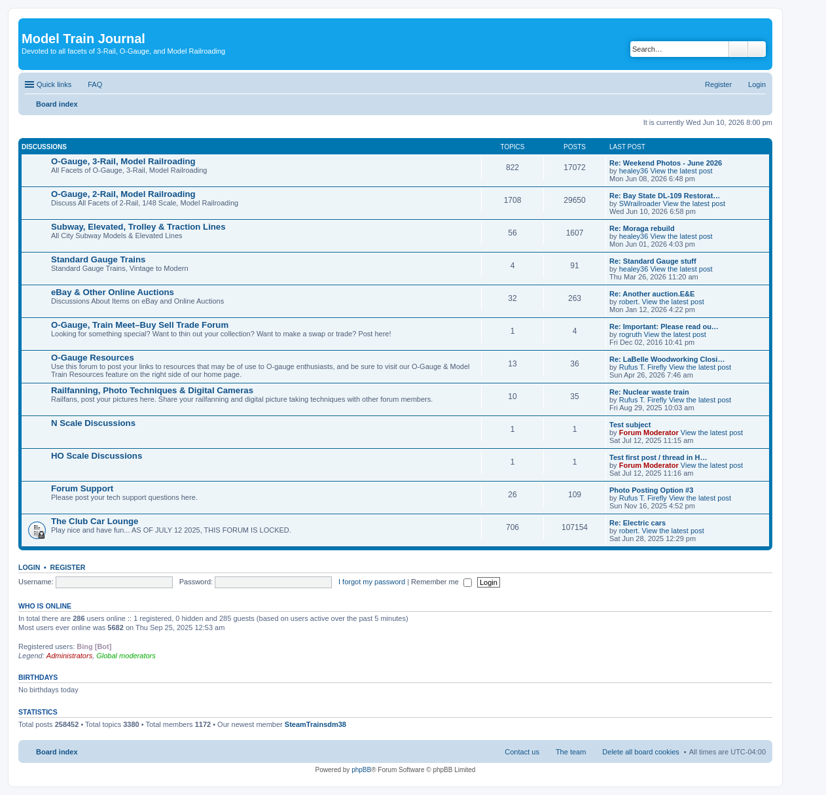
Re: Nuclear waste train (649, 392)
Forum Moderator (649, 432)
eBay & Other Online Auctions (112, 292)
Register (68, 567)
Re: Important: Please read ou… (664, 326)
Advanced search (757, 49)
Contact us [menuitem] (522, 752)
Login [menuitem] (757, 84)
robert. (629, 302)
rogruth (630, 334)
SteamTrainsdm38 (315, 724)
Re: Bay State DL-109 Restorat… (664, 196)
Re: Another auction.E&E (651, 294)
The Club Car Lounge (94, 521)
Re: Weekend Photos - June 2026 (665, 163)
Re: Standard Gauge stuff (652, 261)
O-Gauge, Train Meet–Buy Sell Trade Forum (139, 325)
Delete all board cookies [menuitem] (640, 752)
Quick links (54, 84)
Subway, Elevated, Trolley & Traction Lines (138, 227)
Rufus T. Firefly (643, 367)
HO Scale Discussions (96, 456)
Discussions (44, 146)
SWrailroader (640, 203)
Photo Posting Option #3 (651, 490)
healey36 (634, 171)
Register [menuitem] (718, 84)
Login (29, 567)
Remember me (441, 582)
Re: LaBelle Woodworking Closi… (667, 359)
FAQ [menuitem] (95, 84)
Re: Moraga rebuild (642, 228)
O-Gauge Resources (92, 357)
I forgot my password (371, 582)
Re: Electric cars (637, 523)
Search (738, 49)
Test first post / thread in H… (658, 457)
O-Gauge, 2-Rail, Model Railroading (123, 194)
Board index (57, 752)
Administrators (69, 656)
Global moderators (126, 656)
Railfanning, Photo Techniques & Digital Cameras (152, 390)
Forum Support (82, 488)
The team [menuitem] (571, 752)
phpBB (361, 769)
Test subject (630, 425)
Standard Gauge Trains (98, 259)
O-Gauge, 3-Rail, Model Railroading (123, 161)
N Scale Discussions (93, 423)
